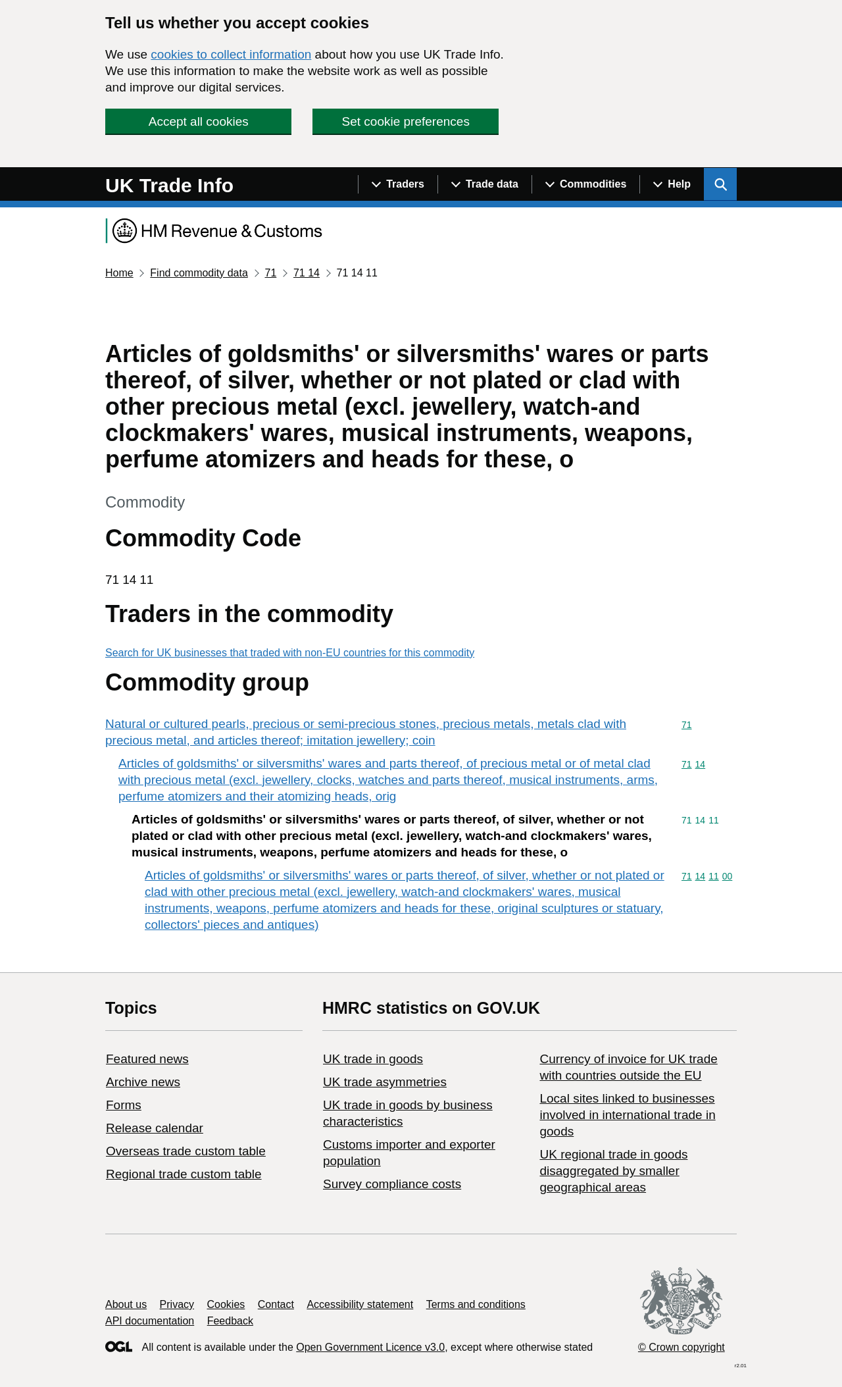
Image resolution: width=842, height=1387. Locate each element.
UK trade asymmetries (385, 1082)
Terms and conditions (476, 1304)
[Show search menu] (720, 184)
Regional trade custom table (184, 1174)
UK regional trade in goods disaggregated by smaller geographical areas (613, 1170)
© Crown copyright (681, 1347)
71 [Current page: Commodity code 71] (270, 272)
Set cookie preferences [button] (406, 121)
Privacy (177, 1304)
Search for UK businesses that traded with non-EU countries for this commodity (289, 652)
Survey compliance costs (392, 1184)
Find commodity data (199, 272)
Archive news (143, 1082)
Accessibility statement (360, 1304)
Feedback (230, 1320)
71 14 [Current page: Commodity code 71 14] (306, 272)
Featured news (147, 1059)
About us (126, 1304)
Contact (276, 1304)
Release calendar (154, 1128)
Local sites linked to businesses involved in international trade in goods (627, 1114)
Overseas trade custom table (186, 1151)
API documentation (149, 1320)
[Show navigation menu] (397, 184)
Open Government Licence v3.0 (370, 1347)
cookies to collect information (231, 54)
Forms (123, 1105)
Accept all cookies (199, 121)
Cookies (226, 1304)
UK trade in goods (373, 1059)
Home (119, 272)
